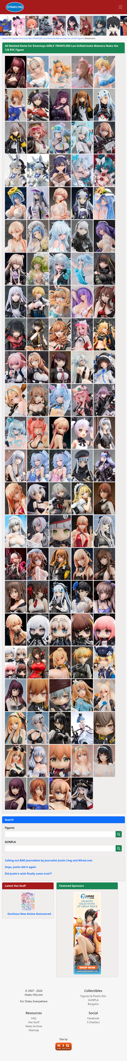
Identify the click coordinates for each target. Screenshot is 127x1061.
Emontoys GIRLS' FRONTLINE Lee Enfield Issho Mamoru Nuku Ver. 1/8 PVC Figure (51, 38)
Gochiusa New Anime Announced (29, 914)
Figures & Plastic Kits (93, 996)
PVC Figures (13, 38)
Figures (10, 828)
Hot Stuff (33, 1022)
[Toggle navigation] (120, 7)
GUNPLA (10, 842)
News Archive (33, 1026)
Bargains (93, 1004)
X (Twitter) (93, 1022)
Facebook (93, 1018)
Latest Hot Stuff (15, 886)
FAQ (33, 1018)
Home (4, 38)
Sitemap (34, 1030)
